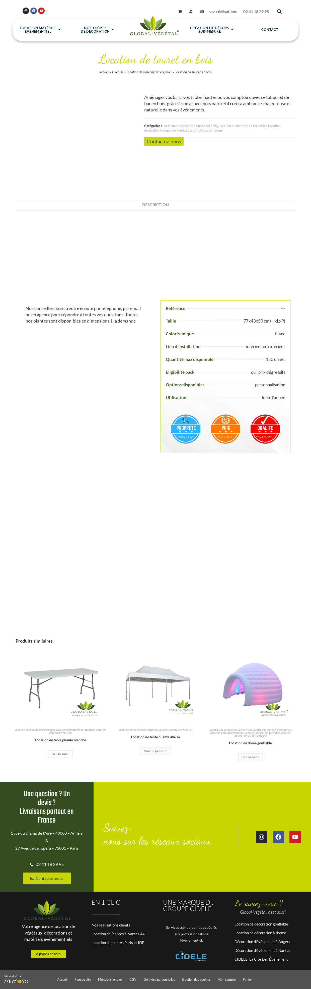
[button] (279, 12)
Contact (269, 30)
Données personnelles (159, 979)
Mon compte (227, 979)
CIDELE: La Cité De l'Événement (261, 959)
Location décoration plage (204, 130)
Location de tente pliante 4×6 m (155, 737)
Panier (247, 979)
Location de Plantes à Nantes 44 (118, 934)
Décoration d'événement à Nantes (262, 950)
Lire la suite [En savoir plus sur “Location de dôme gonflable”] (251, 757)
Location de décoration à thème (260, 933)
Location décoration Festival (175, 729)
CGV (132, 979)
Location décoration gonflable (262, 732)
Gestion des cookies (196, 979)
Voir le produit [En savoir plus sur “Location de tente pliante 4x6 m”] (155, 751)
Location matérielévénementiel (40, 29)
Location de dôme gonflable (250, 743)
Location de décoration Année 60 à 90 (190, 126)
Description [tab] (155, 204)
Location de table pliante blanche (60, 740)
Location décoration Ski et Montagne (263, 734)
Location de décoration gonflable (261, 924)
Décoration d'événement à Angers (262, 941)
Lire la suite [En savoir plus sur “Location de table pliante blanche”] (60, 754)
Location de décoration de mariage (35, 729)
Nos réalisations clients (111, 925)
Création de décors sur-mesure (212, 29)
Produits (117, 72)
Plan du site (82, 979)
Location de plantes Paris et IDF (118, 942)
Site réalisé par (13, 976)
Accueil (104, 72)
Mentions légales (110, 979)
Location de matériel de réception (149, 72)
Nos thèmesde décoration (98, 29)
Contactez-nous (164, 141)
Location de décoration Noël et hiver (230, 729)
